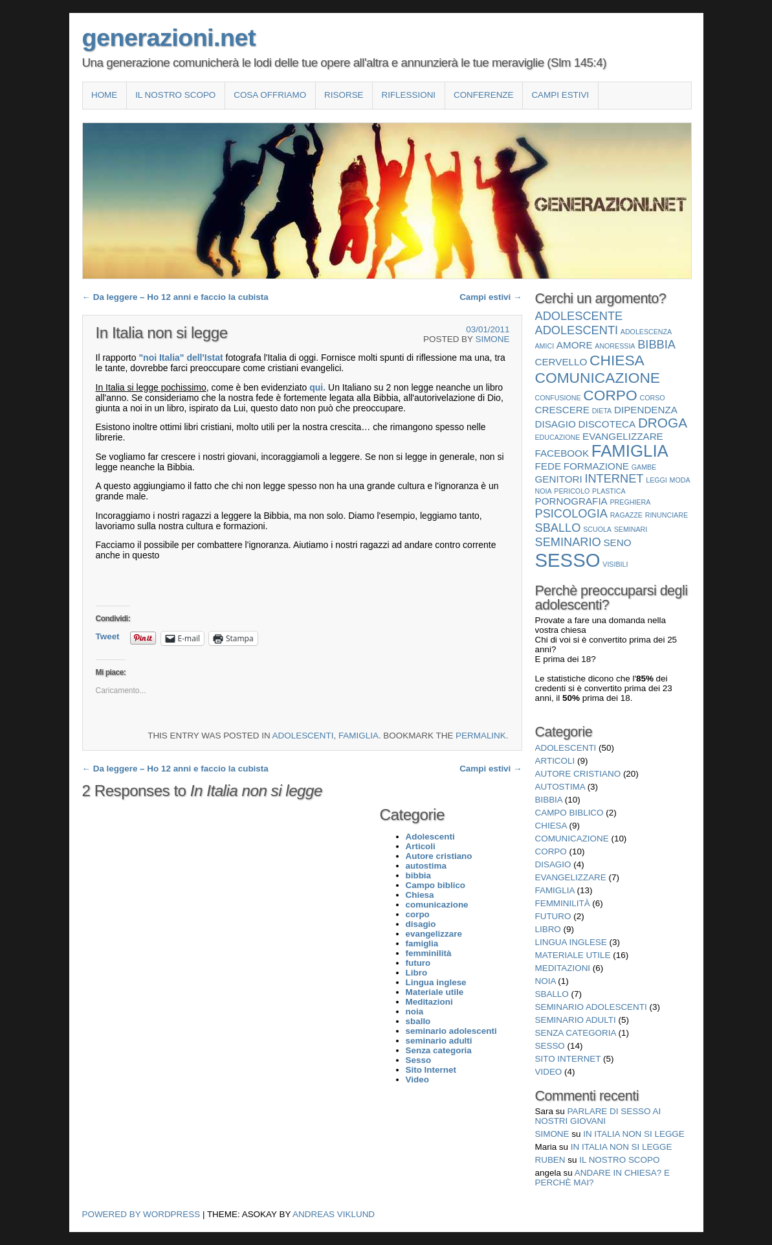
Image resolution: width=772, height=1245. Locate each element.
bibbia (549, 800)
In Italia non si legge (634, 1134)
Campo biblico (569, 812)
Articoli (555, 761)
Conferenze (484, 95)
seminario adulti (575, 1020)
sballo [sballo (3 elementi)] (558, 527)
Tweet (108, 636)
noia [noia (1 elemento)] (543, 491)
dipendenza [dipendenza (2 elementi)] (646, 409)
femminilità (562, 903)
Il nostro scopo (175, 95)
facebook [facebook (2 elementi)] (562, 453)
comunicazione (572, 838)
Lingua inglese (571, 942)
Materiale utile (573, 955)
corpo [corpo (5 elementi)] (610, 395)
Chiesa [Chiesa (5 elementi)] (617, 360)
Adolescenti (303, 735)
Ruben (550, 1160)
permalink (481, 735)
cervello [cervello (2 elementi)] (561, 361)
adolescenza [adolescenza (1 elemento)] (646, 332)
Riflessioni (408, 95)
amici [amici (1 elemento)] (545, 346)
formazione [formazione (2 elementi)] (596, 466)
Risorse (343, 95)
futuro (553, 916)
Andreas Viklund (333, 1214)
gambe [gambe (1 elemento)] (644, 467)
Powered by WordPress (141, 1214)
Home (104, 95)
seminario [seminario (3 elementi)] (568, 542)
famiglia (358, 735)
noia (545, 981)
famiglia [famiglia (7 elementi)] (629, 451)
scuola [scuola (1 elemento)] (597, 529)
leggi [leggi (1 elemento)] (656, 480)
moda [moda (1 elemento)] (680, 480)
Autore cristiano (578, 774)
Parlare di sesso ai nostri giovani (598, 1116)
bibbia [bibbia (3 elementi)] (656, 344)
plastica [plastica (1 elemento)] (609, 491)
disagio (553, 864)
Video (548, 1072)
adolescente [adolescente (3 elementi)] (579, 316)
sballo (552, 994)
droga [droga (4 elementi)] (662, 422)
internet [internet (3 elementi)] (613, 478)
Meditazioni (563, 968)
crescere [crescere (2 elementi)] (562, 409)
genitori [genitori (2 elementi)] (558, 479)
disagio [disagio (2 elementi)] (555, 423)
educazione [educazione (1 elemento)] (557, 437)
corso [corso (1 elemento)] (652, 398)
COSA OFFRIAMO (270, 95)
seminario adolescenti (591, 1007)
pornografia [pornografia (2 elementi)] (571, 501)
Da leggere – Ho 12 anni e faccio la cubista (175, 297)
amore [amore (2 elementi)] (575, 344)
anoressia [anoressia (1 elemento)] (615, 346)
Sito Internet (568, 1059)
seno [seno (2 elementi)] (617, 542)
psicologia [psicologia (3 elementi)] (571, 513)
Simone (492, 339)
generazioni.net (169, 37)
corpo (551, 851)
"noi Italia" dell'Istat (181, 357)
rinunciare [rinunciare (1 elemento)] (666, 515)
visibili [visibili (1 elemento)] (615, 564)
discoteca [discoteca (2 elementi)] (607, 423)
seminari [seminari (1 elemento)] (631, 529)
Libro (548, 929)
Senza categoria (575, 1033)
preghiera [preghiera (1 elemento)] (630, 502)
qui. (318, 387)
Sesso (550, 1046)
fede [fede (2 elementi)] (548, 466)
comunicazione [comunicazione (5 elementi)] (598, 377)
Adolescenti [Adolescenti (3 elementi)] (577, 330)
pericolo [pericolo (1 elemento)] (572, 491)
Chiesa (551, 825)
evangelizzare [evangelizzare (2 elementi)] (622, 436)
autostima (560, 787)
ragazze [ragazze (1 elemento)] (626, 515)
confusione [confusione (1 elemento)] (558, 398)
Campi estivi (560, 95)
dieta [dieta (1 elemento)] (602, 411)
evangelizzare (570, 877)
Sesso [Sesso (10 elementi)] (568, 560)
